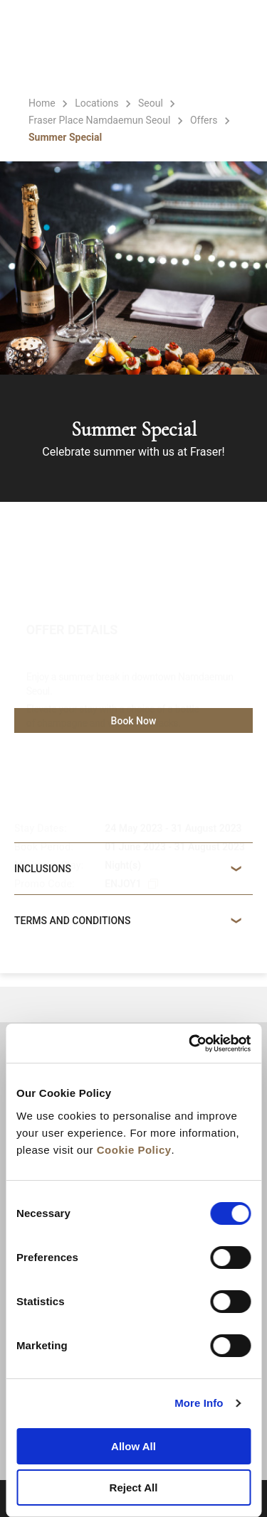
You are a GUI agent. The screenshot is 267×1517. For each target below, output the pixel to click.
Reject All (134, 1487)
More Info (198, 1403)
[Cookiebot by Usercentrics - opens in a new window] (190, 1043)
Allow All (133, 1446)
